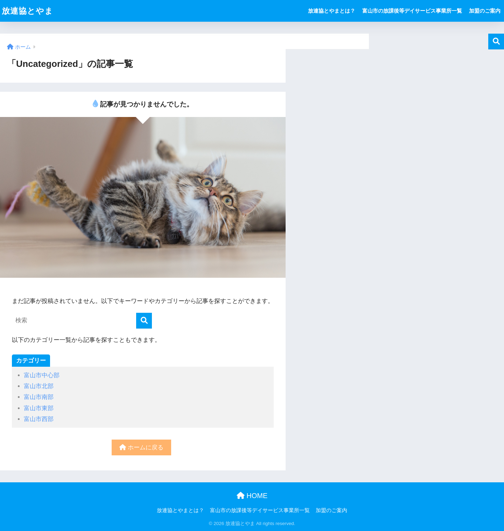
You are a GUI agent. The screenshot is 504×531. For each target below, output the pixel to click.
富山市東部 (39, 408)
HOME (252, 495)
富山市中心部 (41, 375)
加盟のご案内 (484, 11)
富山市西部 (39, 419)
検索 (496, 41)
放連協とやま (27, 10)
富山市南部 (39, 397)
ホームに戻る (141, 447)
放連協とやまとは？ (331, 11)
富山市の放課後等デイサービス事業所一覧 (412, 11)
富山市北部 (39, 386)
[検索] (144, 321)
